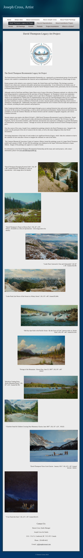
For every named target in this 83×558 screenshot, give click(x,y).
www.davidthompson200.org (27, 150)
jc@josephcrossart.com (44, 544)
